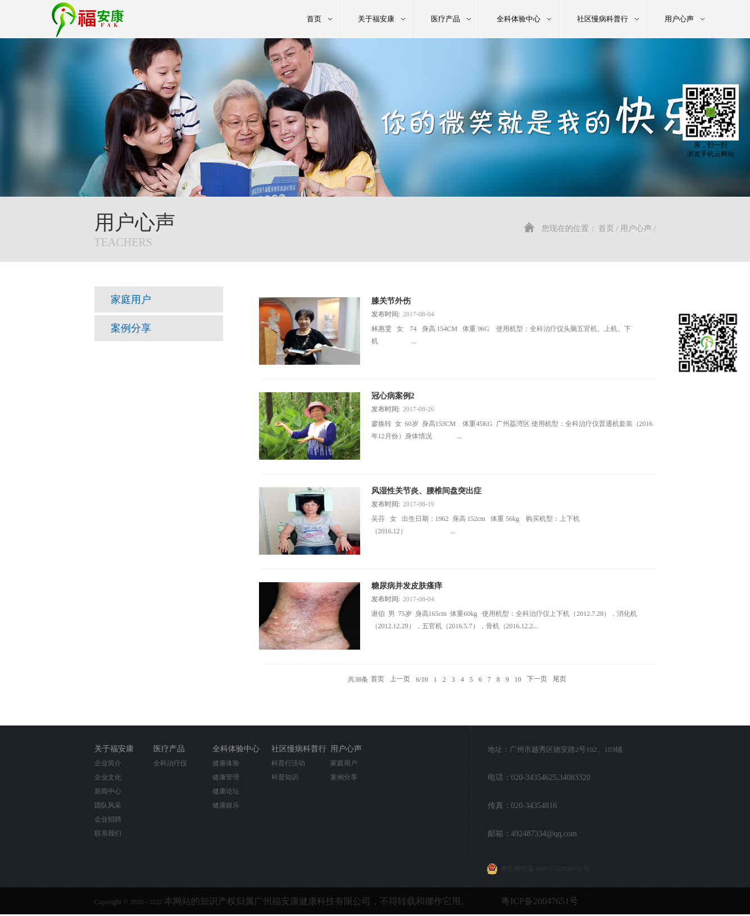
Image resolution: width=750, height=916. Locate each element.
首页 (314, 19)
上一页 (400, 679)
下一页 (537, 679)
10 (518, 679)
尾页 (559, 679)
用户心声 (636, 228)
